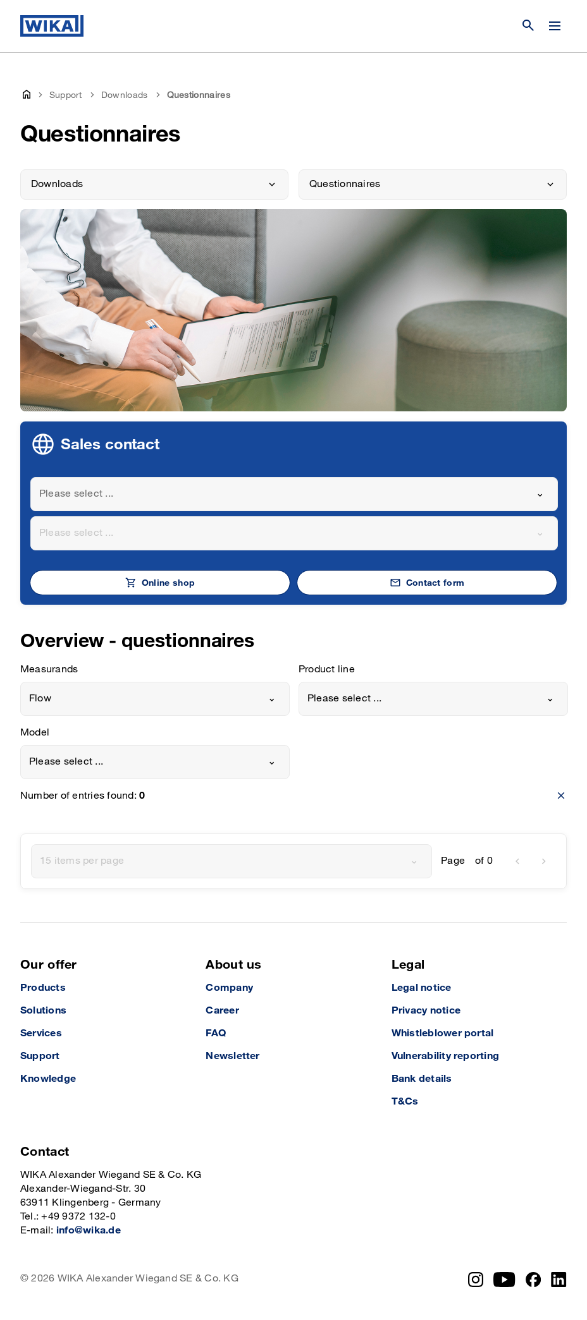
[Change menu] (555, 26)
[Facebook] (533, 1279)
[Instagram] (475, 1279)
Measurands (49, 669)
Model (34, 733)
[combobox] (294, 494)
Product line (327, 669)
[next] (544, 861)
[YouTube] (504, 1279)
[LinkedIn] (559, 1279)
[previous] (517, 861)
